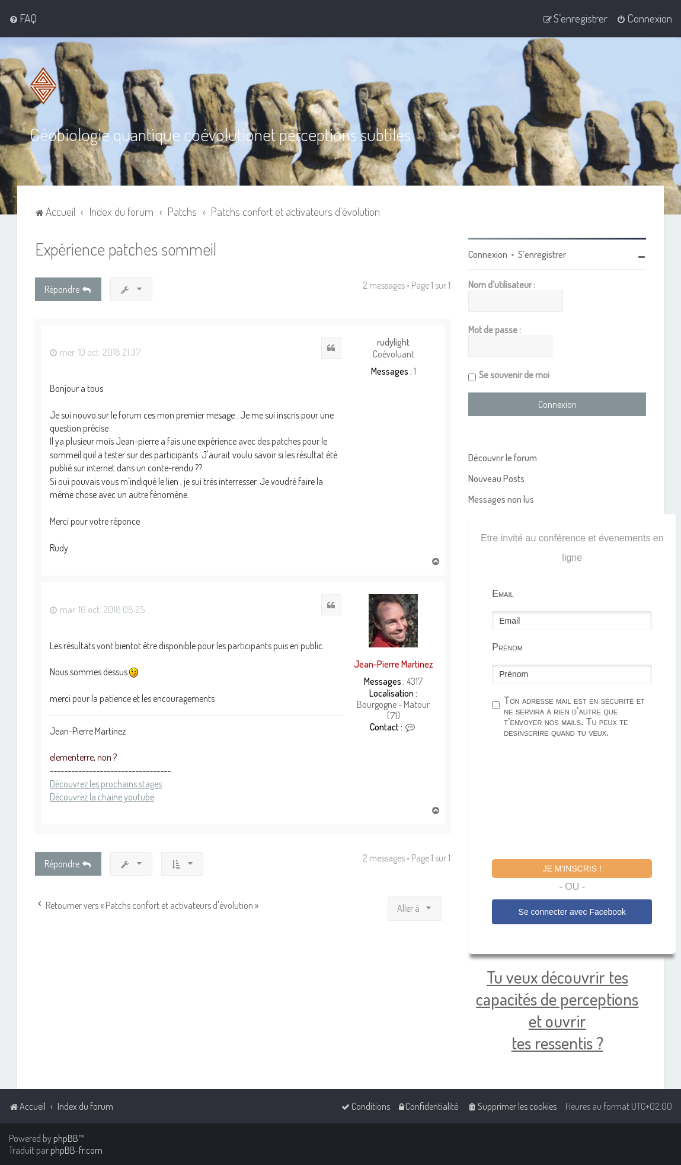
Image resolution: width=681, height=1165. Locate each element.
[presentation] (582, 800)
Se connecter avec (572, 912)
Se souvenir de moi (514, 375)
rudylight (393, 342)
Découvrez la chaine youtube (102, 797)
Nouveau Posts (496, 478)
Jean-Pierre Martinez (393, 664)
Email (502, 594)
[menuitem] (23, 18)
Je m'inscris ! (572, 868)
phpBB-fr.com (76, 1150)
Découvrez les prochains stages (106, 784)
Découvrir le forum (502, 458)
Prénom (507, 647)
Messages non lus (501, 499)
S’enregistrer (542, 254)
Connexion (487, 254)
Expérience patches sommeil (125, 249)
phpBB (65, 1138)
